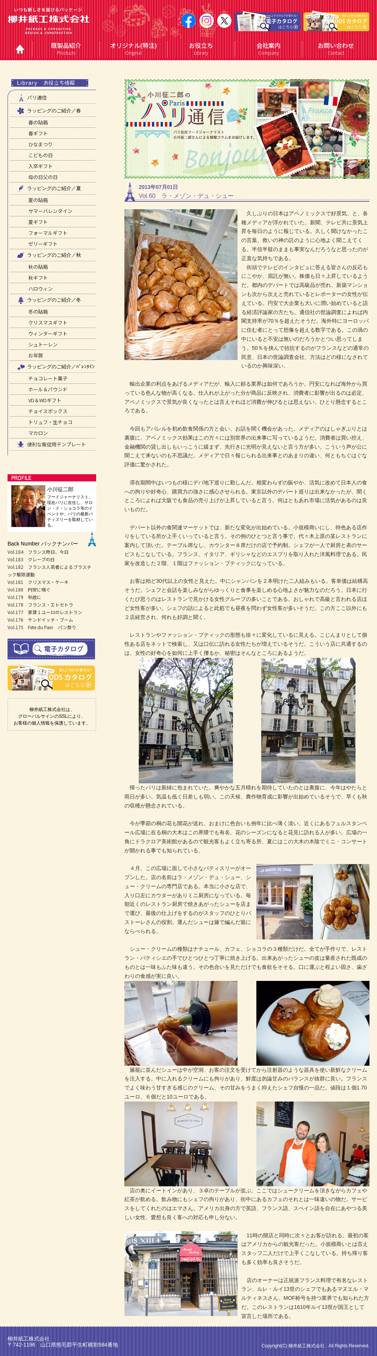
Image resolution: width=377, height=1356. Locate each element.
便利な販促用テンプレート (51, 444)
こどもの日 (40, 155)
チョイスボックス (47, 411)
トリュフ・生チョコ (50, 422)
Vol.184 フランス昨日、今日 (38, 552)
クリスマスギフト (47, 322)
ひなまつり (40, 144)
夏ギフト (38, 221)
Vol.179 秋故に (24, 597)
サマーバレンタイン (50, 211)
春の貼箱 (38, 122)
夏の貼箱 (38, 200)
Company (268, 48)
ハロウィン (40, 288)
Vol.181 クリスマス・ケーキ (38, 582)
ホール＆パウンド (47, 389)
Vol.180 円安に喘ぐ (29, 589)
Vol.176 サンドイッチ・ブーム (40, 619)
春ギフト (38, 133)
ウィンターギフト (47, 333)
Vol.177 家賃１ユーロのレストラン (45, 612)
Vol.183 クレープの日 (31, 559)
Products (66, 48)
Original (133, 48)
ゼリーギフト (43, 243)
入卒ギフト (40, 166)
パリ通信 (31, 97)
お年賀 (35, 355)
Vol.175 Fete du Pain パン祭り (42, 627)
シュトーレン (43, 344)
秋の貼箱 (38, 266)
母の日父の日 (43, 177)
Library (201, 48)
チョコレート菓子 (47, 378)
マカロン (38, 433)
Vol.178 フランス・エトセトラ (40, 604)
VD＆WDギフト (44, 400)
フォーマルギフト (47, 232)
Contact (336, 48)
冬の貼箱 (38, 311)
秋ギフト (38, 277)
